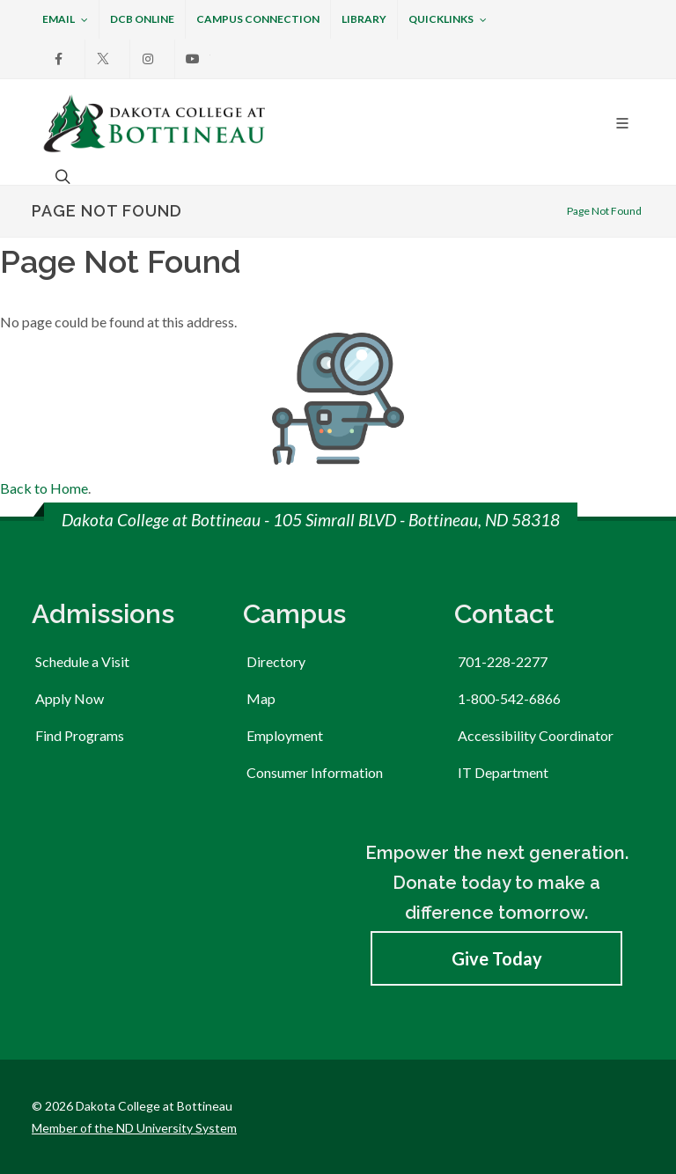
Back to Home (44, 488)
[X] (103, 59)
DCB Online (142, 19)
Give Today (497, 958)
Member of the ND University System (134, 1127)
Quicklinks (447, 20)
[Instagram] (147, 59)
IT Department (503, 772)
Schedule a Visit (82, 661)
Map (261, 698)
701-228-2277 (502, 661)
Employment (284, 735)
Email (65, 20)
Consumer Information (314, 772)
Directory (275, 661)
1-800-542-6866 (509, 698)
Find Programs (79, 735)
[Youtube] (192, 59)
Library (364, 19)
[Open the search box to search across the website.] (61, 176)
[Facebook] (58, 59)
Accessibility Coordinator (536, 735)
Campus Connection (258, 19)
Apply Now (69, 698)
